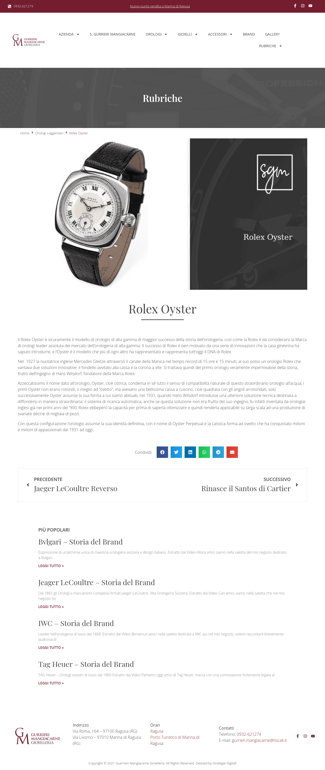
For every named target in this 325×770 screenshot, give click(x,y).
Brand (249, 34)
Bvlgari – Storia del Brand (80, 541)
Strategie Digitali (224, 763)
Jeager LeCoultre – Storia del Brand (96, 582)
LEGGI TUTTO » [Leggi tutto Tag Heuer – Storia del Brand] (51, 683)
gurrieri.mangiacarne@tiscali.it (259, 740)
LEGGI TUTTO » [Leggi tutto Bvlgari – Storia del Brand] (51, 565)
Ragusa (157, 731)
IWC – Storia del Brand (76, 623)
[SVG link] (29, 40)
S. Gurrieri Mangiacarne (113, 34)
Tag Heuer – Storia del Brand (86, 664)
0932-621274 (249, 734)
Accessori (220, 34)
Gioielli (188, 34)
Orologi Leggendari (49, 133)
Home (24, 133)
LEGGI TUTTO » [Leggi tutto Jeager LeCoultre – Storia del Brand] (51, 606)
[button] (162, 452)
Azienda (69, 34)
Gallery (272, 34)
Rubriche (270, 46)
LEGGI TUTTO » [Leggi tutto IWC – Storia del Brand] (51, 647)
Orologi (157, 34)
